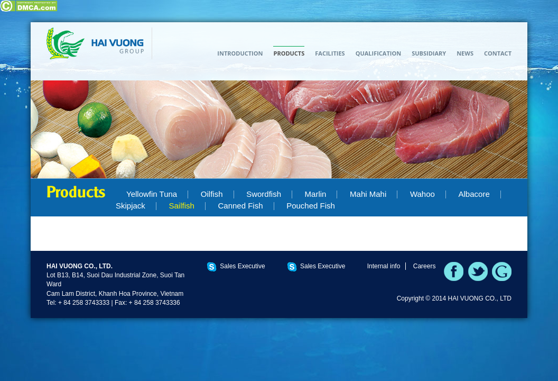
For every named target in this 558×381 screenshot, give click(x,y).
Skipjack (130, 205)
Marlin (316, 193)
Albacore (474, 193)
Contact (498, 53)
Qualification (379, 53)
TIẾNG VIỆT (504, 35)
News (465, 53)
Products (288, 53)
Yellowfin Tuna (151, 193)
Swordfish (263, 193)
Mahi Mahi (368, 193)
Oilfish (212, 193)
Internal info (384, 266)
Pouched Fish (310, 205)
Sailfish (181, 205)
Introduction (240, 53)
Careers (424, 266)
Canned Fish (240, 205)
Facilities (330, 53)
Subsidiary (429, 53)
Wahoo (422, 193)
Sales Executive (242, 266)
